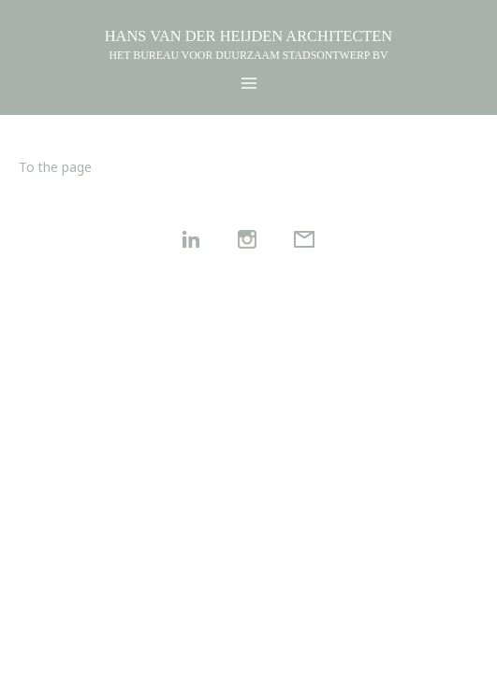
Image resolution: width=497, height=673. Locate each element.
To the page (55, 167)
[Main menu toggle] (248, 83)
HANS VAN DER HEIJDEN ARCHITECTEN (248, 36)
